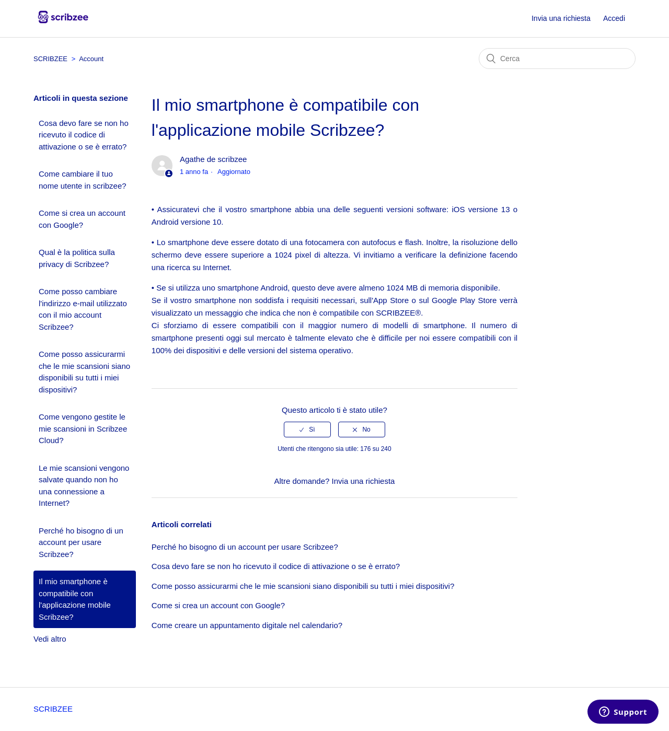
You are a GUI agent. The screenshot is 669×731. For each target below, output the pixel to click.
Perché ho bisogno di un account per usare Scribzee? (81, 542)
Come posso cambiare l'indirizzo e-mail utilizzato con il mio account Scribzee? (83, 309)
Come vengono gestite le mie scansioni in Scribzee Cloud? (83, 428)
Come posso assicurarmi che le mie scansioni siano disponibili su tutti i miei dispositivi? (84, 372)
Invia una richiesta (561, 18)
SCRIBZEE (50, 59)
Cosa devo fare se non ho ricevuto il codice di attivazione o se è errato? (84, 135)
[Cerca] (557, 58)
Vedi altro (49, 638)
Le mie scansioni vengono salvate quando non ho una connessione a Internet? (84, 485)
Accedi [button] (614, 18)
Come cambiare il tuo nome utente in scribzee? (82, 179)
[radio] (307, 429)
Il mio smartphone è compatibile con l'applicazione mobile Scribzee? (75, 599)
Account (91, 59)
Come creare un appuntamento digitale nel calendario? (247, 625)
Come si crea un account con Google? (82, 218)
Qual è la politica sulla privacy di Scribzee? (77, 258)
